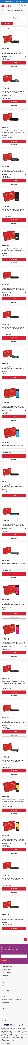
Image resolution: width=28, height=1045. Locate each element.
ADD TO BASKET (14, 62)
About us (4, 1020)
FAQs (3, 985)
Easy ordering (5, 975)
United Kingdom (6, 1027)
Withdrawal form (5, 1002)
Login (3, 1040)
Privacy (3, 1017)
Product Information (6, 972)
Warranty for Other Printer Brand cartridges (11, 999)
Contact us (4, 996)
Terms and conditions (6, 1014)
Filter (7, 23)
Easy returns (4, 982)
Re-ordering (5, 1033)
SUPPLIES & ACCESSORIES (14, 1024)
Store (11, 6)
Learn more (14, 66)
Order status (5, 1030)
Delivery (3, 979)
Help (3, 1036)
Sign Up (4, 960)
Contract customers (6, 969)
